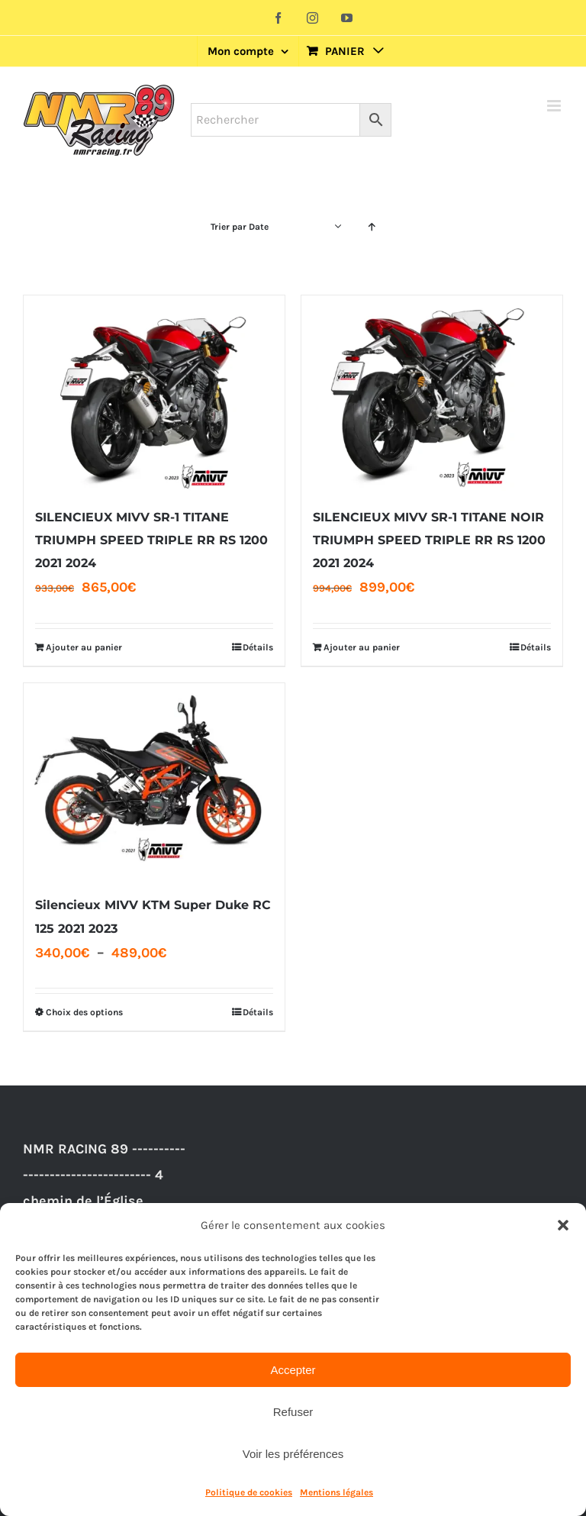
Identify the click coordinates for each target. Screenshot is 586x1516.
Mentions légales (336, 1492)
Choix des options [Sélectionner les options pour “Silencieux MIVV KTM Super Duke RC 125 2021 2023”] (84, 1012)
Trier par (240, 226)
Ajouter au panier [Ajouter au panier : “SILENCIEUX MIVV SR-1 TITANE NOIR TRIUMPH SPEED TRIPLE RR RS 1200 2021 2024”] (362, 647)
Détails (258, 647)
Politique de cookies (248, 1492)
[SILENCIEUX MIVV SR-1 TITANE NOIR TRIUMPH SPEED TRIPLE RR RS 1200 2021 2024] (431, 393)
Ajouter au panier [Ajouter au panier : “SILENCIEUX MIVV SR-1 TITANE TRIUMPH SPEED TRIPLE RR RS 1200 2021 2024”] (84, 647)
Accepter (292, 1369)
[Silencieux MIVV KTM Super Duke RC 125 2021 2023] (154, 781)
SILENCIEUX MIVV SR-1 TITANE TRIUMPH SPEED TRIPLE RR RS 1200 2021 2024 (151, 540)
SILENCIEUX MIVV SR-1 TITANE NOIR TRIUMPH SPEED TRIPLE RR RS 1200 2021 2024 (429, 540)
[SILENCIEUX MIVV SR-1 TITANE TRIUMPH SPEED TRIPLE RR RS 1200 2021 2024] (154, 393)
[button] (563, 1225)
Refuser (293, 1411)
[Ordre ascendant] (372, 227)
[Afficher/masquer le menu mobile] (555, 106)
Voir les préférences (293, 1453)
